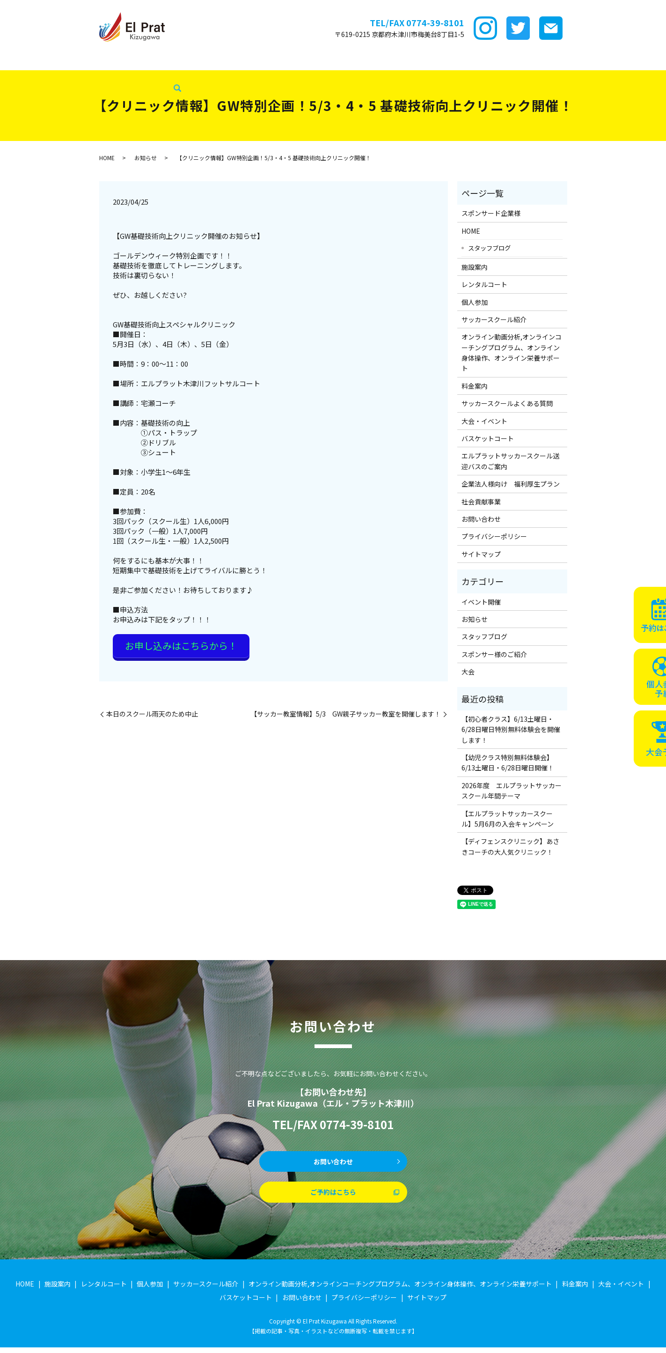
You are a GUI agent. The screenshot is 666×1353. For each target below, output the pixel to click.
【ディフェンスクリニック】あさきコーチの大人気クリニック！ (510, 846)
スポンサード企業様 (64, 60)
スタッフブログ (28, 75)
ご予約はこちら (333, 1196)
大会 (468, 671)
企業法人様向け (609, 60)
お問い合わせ (481, 519)
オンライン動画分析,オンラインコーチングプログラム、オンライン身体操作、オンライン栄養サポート (511, 352)
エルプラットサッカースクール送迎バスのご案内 (510, 461)
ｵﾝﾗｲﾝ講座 (330, 60)
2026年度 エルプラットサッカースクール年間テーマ (511, 790)
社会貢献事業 (81, 75)
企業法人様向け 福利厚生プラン (510, 483)
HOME (14, 60)
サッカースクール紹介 (272, 60)
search (113, 76)
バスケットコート (550, 60)
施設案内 (117, 60)
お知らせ (145, 158)
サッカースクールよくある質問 (507, 403)
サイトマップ (481, 554)
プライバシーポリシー (494, 536)
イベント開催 (481, 601)
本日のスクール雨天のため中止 (152, 709)
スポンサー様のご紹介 (494, 654)
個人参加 (474, 302)
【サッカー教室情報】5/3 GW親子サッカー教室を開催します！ (345, 709)
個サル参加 (213, 60)
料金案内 (369, 60)
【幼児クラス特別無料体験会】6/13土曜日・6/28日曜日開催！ (507, 762)
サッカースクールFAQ (424, 60)
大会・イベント (490, 60)
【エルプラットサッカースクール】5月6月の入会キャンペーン (507, 818)
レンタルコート (163, 60)
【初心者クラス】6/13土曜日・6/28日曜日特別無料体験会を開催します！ (510, 729)
